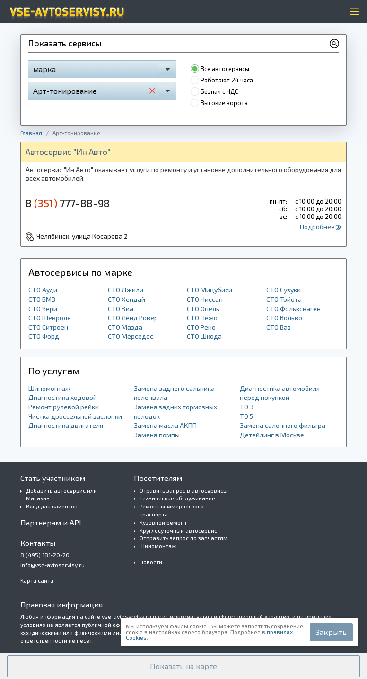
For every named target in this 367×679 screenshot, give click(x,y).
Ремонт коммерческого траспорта (172, 510)
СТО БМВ (41, 299)
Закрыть (331, 631)
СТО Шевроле (49, 318)
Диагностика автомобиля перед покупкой (280, 393)
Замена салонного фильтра (282, 425)
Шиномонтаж (49, 388)
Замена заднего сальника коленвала (174, 393)
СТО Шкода (204, 336)
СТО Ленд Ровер (133, 318)
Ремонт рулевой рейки (63, 407)
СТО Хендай (126, 299)
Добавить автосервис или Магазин (61, 494)
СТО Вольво (284, 318)
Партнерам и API (50, 522)
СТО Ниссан (205, 299)
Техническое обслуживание (177, 498)
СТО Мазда (125, 327)
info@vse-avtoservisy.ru (52, 564)
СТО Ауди (42, 290)
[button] (183, 666)
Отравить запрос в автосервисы (183, 490)
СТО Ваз (278, 327)
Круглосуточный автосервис (178, 530)
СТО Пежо (202, 318)
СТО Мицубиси (209, 290)
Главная (31, 132)
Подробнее (320, 227)
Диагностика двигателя (65, 425)
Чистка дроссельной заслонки (75, 416)
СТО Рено (201, 327)
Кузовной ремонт (163, 522)
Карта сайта (36, 580)
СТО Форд (43, 336)
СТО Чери (42, 309)
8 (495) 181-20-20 (45, 555)
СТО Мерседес (130, 336)
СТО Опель (203, 309)
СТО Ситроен (48, 327)
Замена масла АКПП (165, 425)
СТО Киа (120, 309)
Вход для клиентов (52, 506)
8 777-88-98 (68, 203)
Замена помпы (157, 435)
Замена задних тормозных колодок (175, 411)
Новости (151, 562)
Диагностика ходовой (62, 397)
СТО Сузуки (283, 290)
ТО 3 (246, 407)
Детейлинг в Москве (272, 435)
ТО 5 (246, 416)
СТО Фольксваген (293, 309)
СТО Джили (125, 290)
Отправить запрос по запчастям (183, 537)
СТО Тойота (284, 299)
